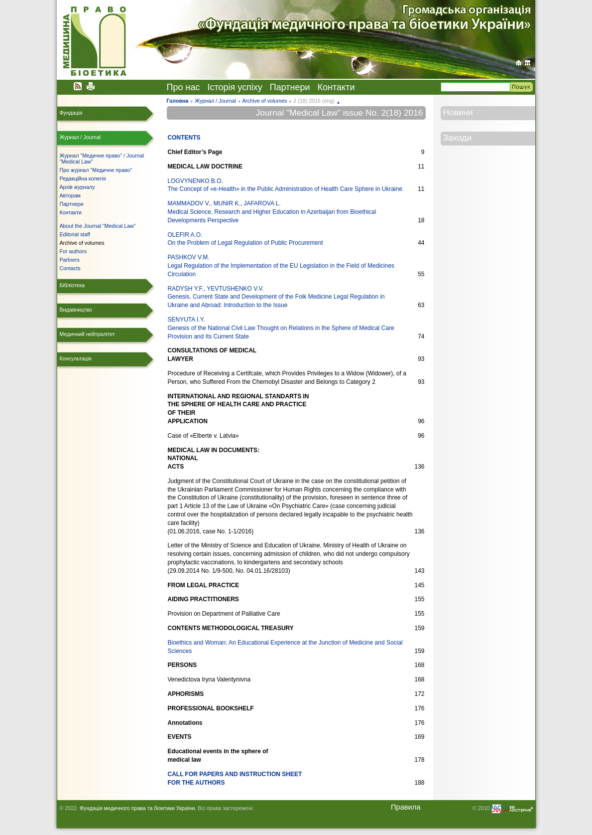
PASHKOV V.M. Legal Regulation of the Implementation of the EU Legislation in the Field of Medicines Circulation (281, 266)
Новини (458, 112)
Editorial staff (75, 234)
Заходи (457, 138)
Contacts (70, 268)
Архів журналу (77, 187)
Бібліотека (72, 285)
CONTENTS (184, 137)
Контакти (336, 87)
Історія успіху (234, 87)
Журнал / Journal (215, 101)
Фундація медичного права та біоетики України (137, 808)
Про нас (183, 87)
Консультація (76, 358)
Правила (406, 807)
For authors (73, 251)
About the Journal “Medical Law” (98, 226)
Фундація (71, 113)
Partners (70, 260)
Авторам (70, 195)
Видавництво (76, 310)
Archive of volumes (264, 101)
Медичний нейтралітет (87, 334)
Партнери (290, 87)
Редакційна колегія (83, 178)
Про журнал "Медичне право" (96, 170)
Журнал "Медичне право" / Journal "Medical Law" (102, 159)
